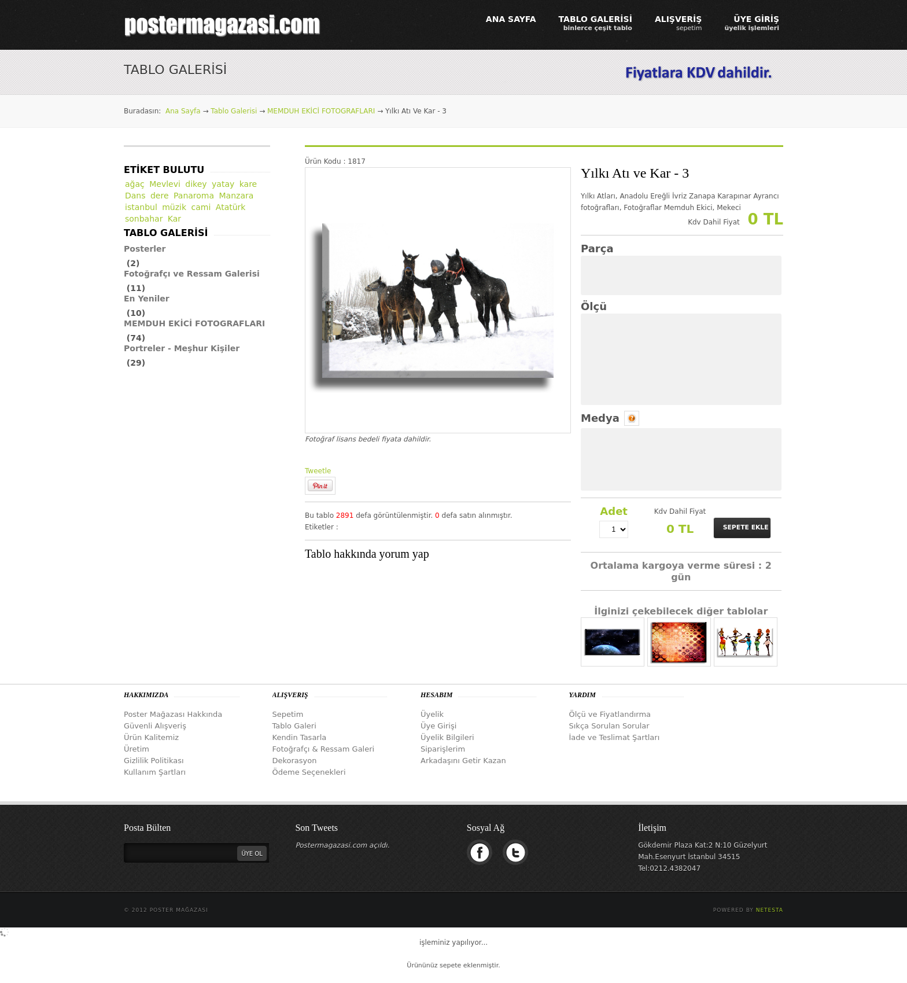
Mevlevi (164, 184)
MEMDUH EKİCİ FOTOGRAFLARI (321, 111)
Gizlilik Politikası (154, 760)
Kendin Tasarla (299, 737)
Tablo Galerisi (234, 111)
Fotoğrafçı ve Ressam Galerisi (192, 273)
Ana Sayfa (183, 111)
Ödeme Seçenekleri (309, 772)
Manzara (236, 195)
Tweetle (318, 471)
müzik (174, 207)
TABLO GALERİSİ (595, 23)
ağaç (135, 184)
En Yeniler (146, 298)
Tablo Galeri (294, 725)
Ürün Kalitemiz (151, 737)
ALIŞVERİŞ (678, 23)
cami (201, 207)
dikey (196, 184)
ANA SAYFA (511, 19)
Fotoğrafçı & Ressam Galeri (323, 749)
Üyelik (432, 714)
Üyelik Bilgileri (447, 737)
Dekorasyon (294, 760)
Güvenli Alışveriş (155, 725)
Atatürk (231, 207)
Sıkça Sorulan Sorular (609, 725)
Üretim (136, 749)
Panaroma (194, 195)
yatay (223, 184)
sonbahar (144, 218)
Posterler (145, 248)
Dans (135, 195)
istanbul (141, 207)
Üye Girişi (438, 725)
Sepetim (288, 714)
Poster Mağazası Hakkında (173, 714)
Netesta (769, 910)
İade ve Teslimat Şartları (614, 737)
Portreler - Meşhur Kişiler (181, 348)
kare (248, 184)
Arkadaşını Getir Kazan (463, 760)
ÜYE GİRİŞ (751, 23)
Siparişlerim (443, 749)
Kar (174, 218)
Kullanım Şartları (155, 772)
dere (159, 195)
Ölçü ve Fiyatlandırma (610, 714)
